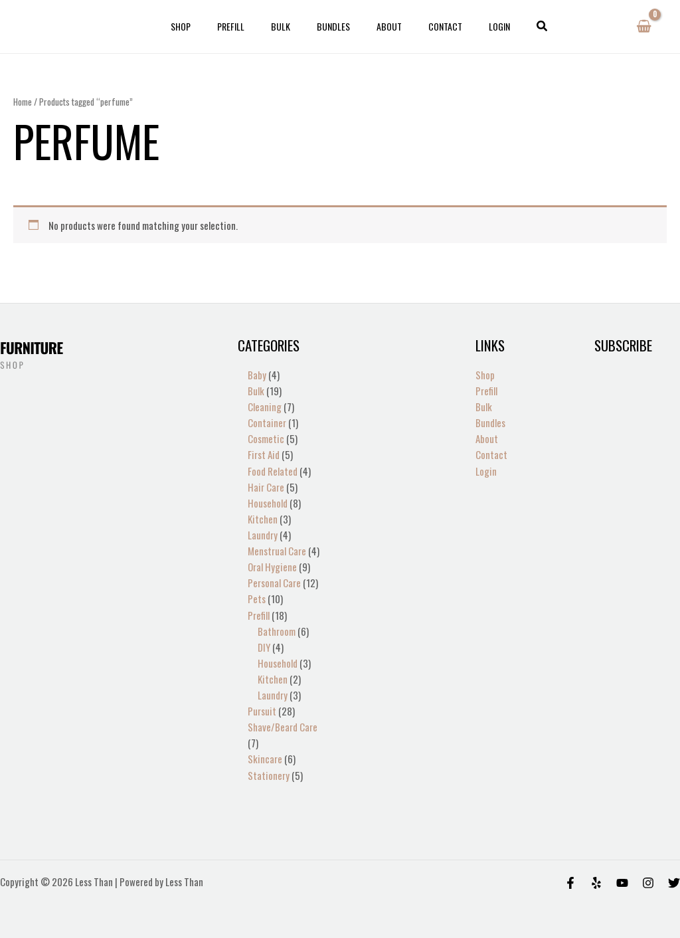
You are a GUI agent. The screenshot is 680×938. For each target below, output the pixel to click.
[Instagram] (648, 882)
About (381, 26)
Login (475, 26)
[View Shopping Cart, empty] (644, 27)
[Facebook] (570, 882)
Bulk (288, 26)
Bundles (333, 26)
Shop (204, 26)
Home (22, 101)
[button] (515, 26)
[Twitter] (674, 882)
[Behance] (622, 882)
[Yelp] (596, 882)
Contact (429, 26)
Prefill (246, 26)
